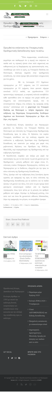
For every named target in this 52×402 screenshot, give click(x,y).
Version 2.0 (14, 380)
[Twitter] (12, 358)
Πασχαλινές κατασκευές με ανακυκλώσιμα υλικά (38, 322)
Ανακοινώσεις (34, 205)
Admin (7, 205)
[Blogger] (19, 358)
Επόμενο (43, 37)
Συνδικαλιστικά (7, 207)
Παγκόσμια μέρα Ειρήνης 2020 (35, 293)
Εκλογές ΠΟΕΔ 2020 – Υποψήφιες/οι (38, 302)
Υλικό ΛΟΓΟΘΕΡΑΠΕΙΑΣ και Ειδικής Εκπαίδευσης (38, 312)
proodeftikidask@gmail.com (26, 2)
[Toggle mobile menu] (47, 14)
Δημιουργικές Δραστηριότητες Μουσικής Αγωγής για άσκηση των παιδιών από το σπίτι (37, 336)
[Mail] (16, 358)
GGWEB (39, 380)
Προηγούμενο (33, 37)
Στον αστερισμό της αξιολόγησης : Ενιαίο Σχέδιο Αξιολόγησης (25, 257)
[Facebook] (8, 358)
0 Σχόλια (16, 207)
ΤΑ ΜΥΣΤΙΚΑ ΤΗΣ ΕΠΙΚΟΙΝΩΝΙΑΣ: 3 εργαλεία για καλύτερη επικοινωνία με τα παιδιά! (41, 261)
